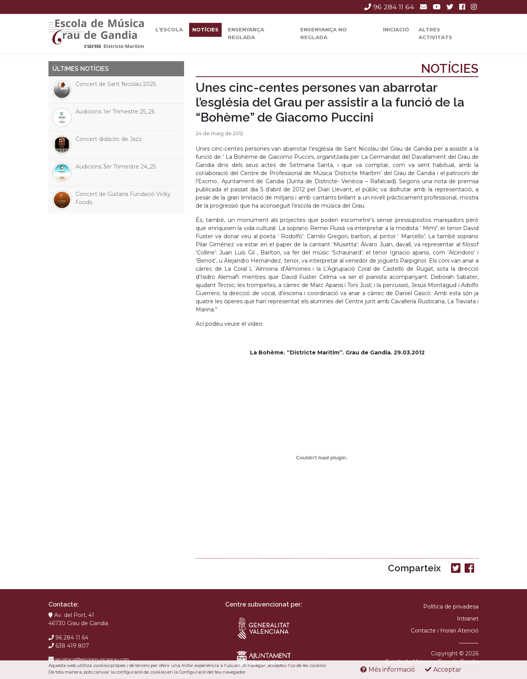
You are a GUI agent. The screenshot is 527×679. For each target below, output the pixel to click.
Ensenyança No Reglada (323, 33)
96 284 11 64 (389, 7)
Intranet (468, 618)
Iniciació (396, 29)
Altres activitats (435, 33)
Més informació (387, 669)
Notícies (205, 29)
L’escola (169, 29)
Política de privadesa (451, 606)
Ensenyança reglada (246, 33)
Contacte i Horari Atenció (445, 630)
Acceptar (443, 669)
